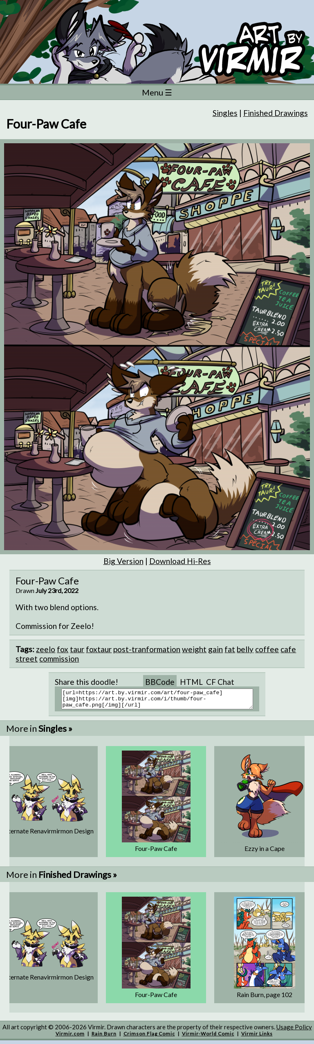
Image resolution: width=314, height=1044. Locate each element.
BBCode (160, 681)
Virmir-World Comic (208, 1037)
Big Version (123, 561)
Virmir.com (70, 1037)
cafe (288, 649)
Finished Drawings (275, 113)
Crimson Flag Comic (149, 1037)
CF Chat (220, 681)
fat (229, 649)
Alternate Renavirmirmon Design (48, 834)
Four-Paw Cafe (156, 852)
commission (59, 658)
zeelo (45, 649)
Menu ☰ (157, 92)
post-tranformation (146, 649)
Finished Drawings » (77, 878)
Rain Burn (104, 1037)
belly (245, 649)
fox (62, 649)
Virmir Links (257, 1037)
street (27, 658)
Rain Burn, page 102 (264, 998)
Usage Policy (294, 1030)
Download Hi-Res (180, 561)
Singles (225, 113)
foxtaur (99, 649)
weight (194, 649)
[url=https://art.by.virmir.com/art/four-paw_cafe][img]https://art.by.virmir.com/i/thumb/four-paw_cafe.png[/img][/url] (162, 701)
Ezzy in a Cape (264, 852)
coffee (267, 649)
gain (215, 649)
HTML (191, 681)
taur (77, 649)
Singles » (55, 731)
